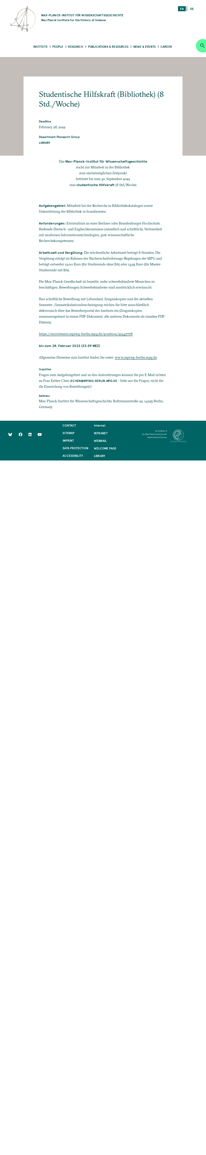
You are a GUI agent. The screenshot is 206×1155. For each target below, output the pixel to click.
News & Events (144, 46)
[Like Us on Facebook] (21, 434)
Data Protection (75, 448)
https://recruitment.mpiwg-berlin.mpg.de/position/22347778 (86, 334)
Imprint (68, 440)
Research (75, 46)
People (57, 46)
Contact (69, 425)
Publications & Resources (108, 46)
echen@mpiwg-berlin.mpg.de (94, 381)
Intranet (101, 433)
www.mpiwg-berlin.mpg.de (136, 357)
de (192, 9)
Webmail (100, 441)
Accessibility (73, 456)
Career (166, 46)
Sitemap (68, 433)
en (182, 9)
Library (44, 142)
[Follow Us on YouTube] (40, 434)
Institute (40, 46)
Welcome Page (105, 448)
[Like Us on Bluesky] (10, 434)
